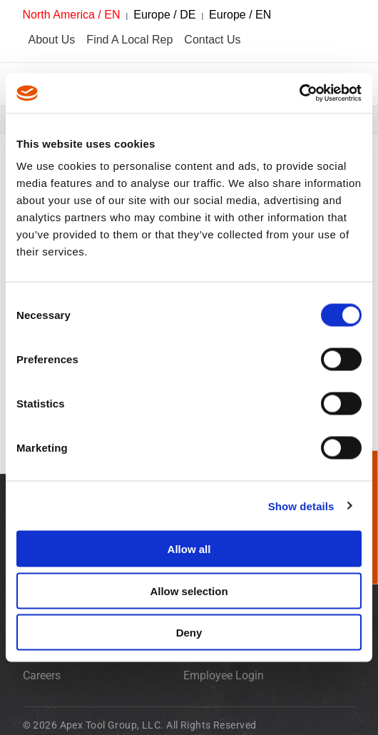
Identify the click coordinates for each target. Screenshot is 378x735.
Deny (189, 633)
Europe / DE (164, 15)
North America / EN (72, 15)
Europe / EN (240, 15)
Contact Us (212, 40)
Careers (42, 675)
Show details (301, 506)
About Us (52, 40)
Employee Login (223, 675)
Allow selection (189, 590)
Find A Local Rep (129, 40)
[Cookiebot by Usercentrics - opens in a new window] (299, 93)
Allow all (189, 549)
